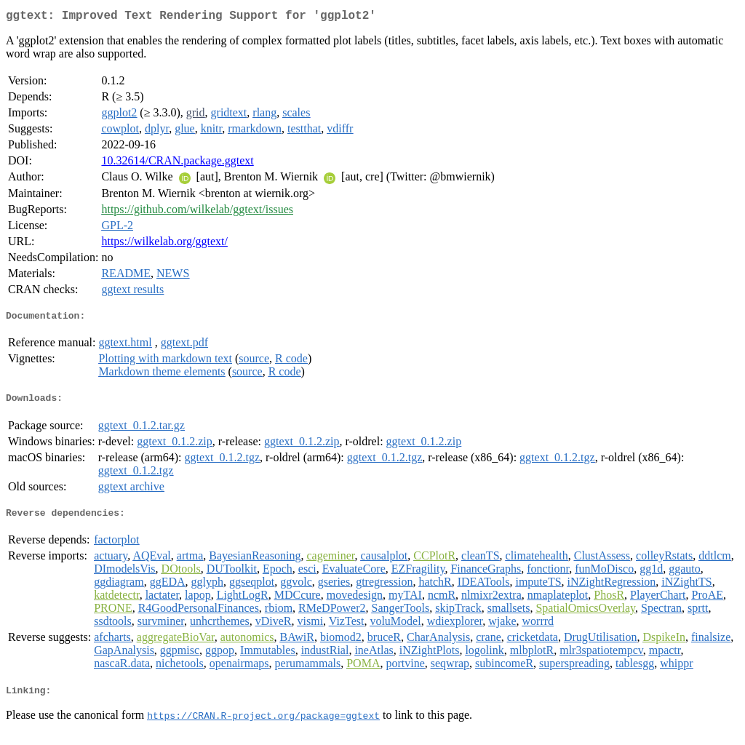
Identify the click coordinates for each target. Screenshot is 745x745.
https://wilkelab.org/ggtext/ (164, 244)
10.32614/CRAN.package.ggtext (177, 163)
